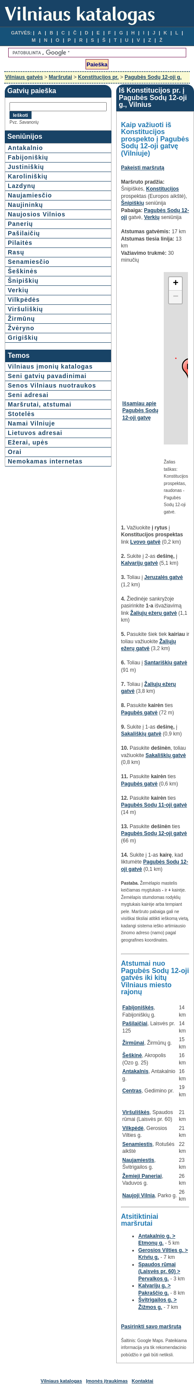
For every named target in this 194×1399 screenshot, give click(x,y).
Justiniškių (26, 166)
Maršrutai (60, 77)
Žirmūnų (21, 318)
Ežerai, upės (28, 442)
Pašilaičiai (134, 1023)
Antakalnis (135, 1071)
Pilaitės (20, 242)
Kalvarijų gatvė (139, 563)
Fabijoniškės (138, 1008)
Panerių (20, 223)
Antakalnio (25, 147)
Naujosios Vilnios (36, 214)
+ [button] (175, 283)
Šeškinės (23, 271)
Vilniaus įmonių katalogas (50, 366)
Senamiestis (137, 1144)
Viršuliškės (135, 1112)
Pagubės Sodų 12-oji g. (152, 77)
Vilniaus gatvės (24, 77)
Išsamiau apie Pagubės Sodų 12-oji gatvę (140, 411)
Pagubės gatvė (139, 713)
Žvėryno (21, 328)
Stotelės (21, 413)
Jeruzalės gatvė (163, 577)
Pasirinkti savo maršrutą (151, 1327)
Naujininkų (25, 204)
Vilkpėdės (24, 299)
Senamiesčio (29, 261)
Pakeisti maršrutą (142, 168)
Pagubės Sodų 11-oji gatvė (154, 805)
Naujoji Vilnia (138, 1195)
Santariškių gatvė (165, 663)
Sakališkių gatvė (141, 734)
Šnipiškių (23, 280)
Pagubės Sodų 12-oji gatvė (154, 833)
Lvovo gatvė (145, 542)
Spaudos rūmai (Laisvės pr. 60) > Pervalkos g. (159, 1271)
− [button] (175, 297)
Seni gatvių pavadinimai (47, 375)
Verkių (18, 290)
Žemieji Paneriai (142, 1176)
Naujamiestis (138, 1160)
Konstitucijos (162, 189)
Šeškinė (132, 1055)
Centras (132, 1091)
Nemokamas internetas (45, 461)
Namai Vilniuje (31, 423)
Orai (15, 451)
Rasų (16, 252)
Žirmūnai (133, 1043)
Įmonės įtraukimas (107, 1380)
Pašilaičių (24, 233)
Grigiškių (23, 337)
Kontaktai (142, 1380)
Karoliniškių (28, 176)
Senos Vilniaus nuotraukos (52, 385)
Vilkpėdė (132, 1128)
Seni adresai (28, 394)
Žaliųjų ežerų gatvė (153, 613)
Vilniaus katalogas (61, 1380)
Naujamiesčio (30, 195)
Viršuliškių (25, 309)
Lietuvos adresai (35, 432)
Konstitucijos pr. (98, 77)
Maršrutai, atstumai (39, 404)
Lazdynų (21, 185)
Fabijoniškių (28, 157)
